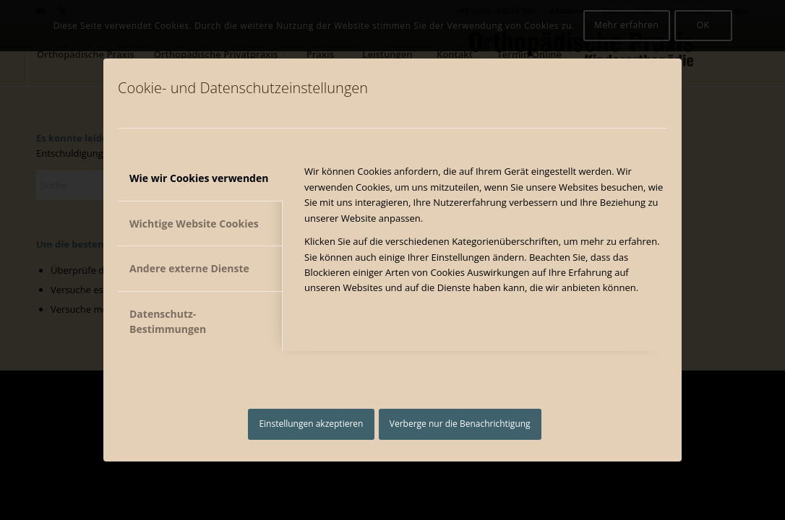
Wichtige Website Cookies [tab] (194, 223)
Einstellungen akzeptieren (311, 423)
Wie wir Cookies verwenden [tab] (198, 178)
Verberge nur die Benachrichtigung (460, 423)
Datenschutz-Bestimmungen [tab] (167, 321)
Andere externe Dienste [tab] (189, 268)
